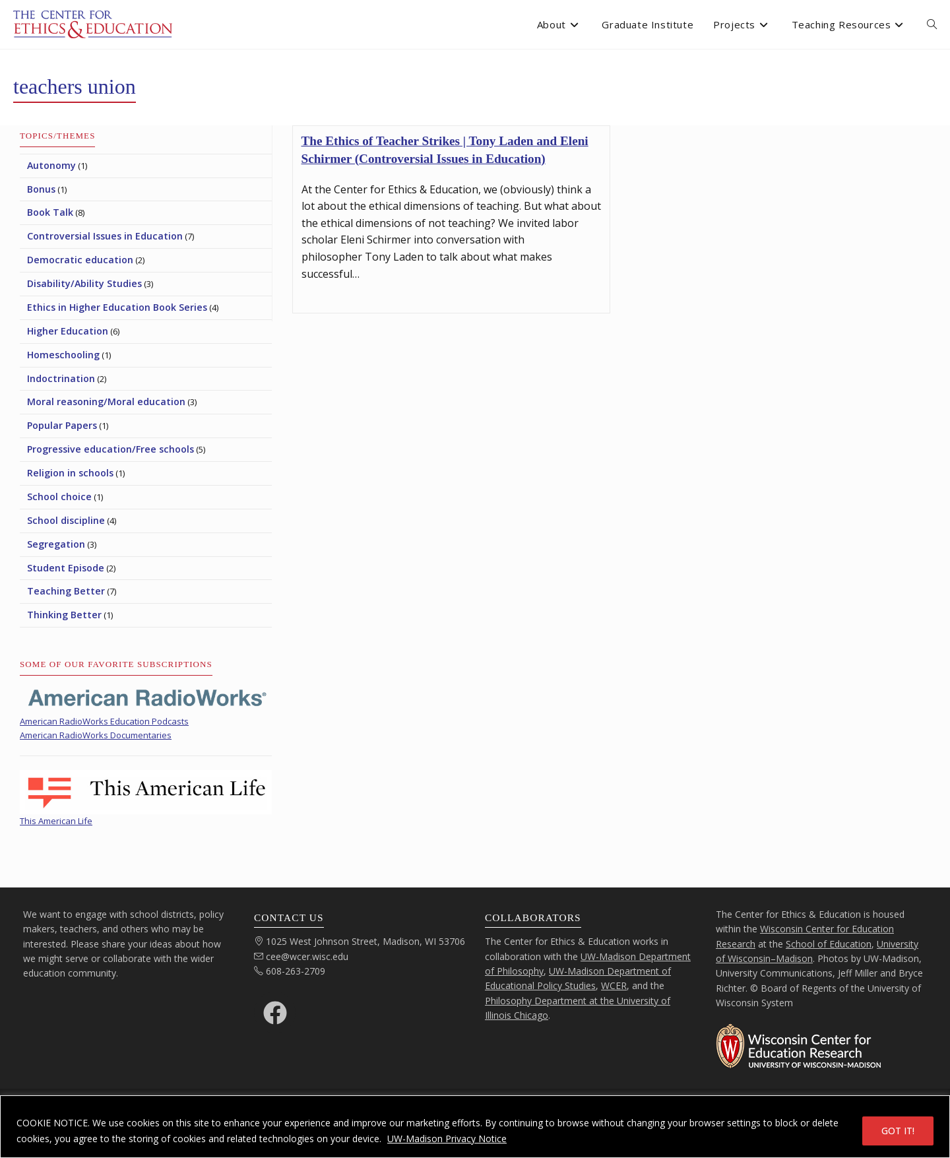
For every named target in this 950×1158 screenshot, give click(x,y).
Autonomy (51, 165)
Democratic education (80, 259)
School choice (59, 496)
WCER (614, 985)
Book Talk (50, 212)
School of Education (828, 944)
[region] (475, 1126)
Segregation (56, 544)
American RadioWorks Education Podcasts (104, 721)
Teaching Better (66, 591)
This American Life (56, 821)
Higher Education (67, 331)
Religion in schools (70, 472)
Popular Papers (62, 425)
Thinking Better (64, 614)
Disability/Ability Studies (84, 283)
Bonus (41, 189)
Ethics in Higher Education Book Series (117, 307)
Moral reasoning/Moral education (106, 401)
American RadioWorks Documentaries (96, 735)
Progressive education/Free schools (110, 449)
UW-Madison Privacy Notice (447, 1138)
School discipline (66, 520)
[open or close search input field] (932, 24)
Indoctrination (61, 378)
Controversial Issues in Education (105, 236)
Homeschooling (63, 354)
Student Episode (65, 568)
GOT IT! (897, 1130)
